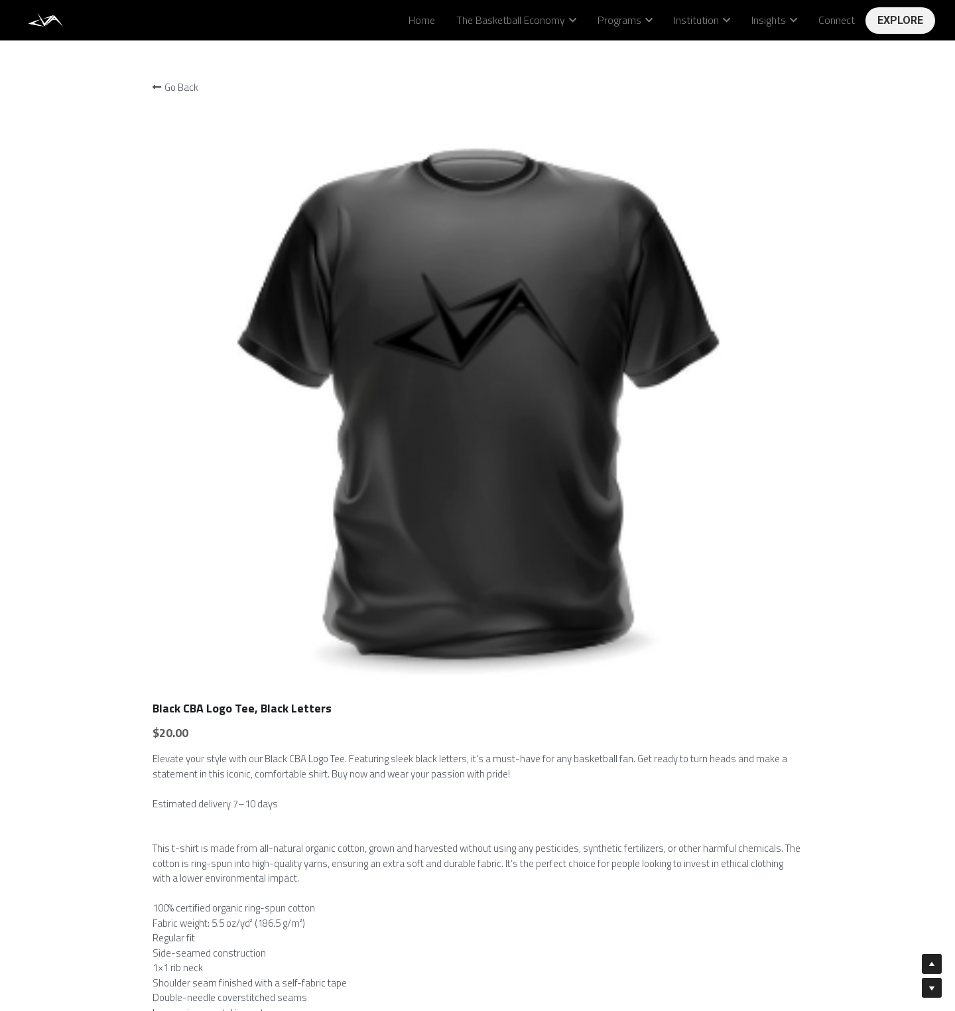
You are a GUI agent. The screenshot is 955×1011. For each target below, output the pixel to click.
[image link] (47, 19)
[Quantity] (675, 601)
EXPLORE (900, 20)
